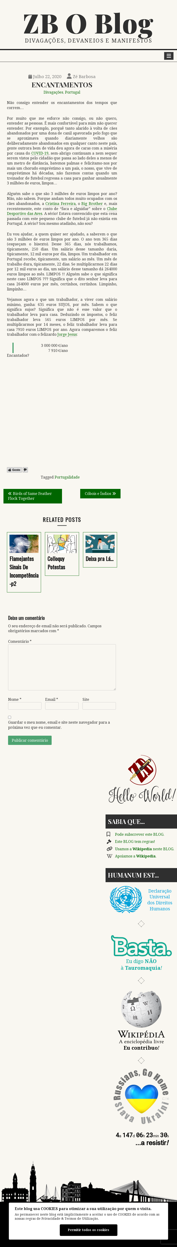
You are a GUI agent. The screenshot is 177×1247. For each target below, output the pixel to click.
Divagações (53, 92)
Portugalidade (67, 477)
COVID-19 (39, 153)
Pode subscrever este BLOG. (139, 834)
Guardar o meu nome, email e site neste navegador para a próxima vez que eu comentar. (59, 725)
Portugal (72, 92)
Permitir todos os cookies (88, 1230)
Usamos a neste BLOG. (144, 849)
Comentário (20, 641)
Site (86, 699)
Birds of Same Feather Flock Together (30, 496)
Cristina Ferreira (60, 203)
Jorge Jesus (67, 334)
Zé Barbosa (81, 76)
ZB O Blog (88, 22)
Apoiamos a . (135, 856)
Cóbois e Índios (98, 493)
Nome (14, 699)
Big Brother (92, 203)
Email (51, 699)
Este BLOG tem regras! (135, 841)
